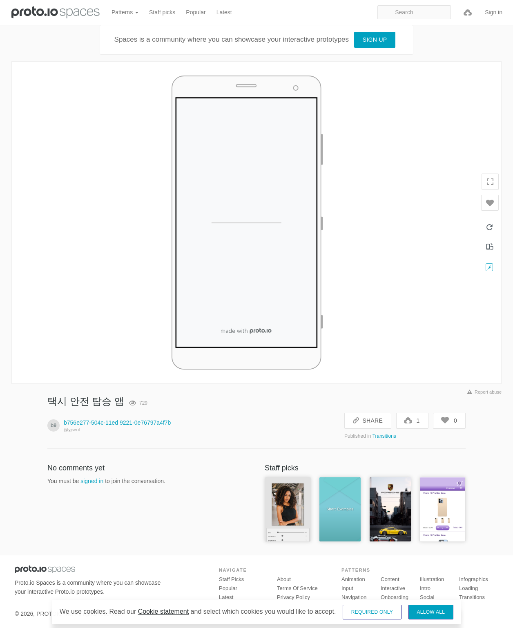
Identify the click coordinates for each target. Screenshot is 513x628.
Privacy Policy (293, 597)
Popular (195, 12)
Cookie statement (163, 611)
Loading (468, 588)
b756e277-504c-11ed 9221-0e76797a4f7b (117, 422)
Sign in (493, 12)
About (284, 579)
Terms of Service (297, 588)
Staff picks (162, 12)
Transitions (384, 436)
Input (347, 588)
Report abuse (483, 392)
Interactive (393, 588)
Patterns (125, 12)
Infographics (473, 579)
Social (427, 597)
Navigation (353, 597)
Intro (425, 588)
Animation (353, 579)
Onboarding (394, 597)
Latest (224, 12)
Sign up (375, 39)
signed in (91, 481)
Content (390, 579)
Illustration (432, 579)
